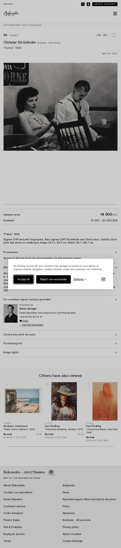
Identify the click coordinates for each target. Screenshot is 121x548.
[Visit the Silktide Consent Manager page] (103, 279)
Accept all (24, 279)
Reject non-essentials (53, 279)
